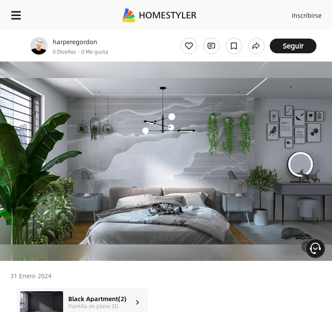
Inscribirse (307, 15)
